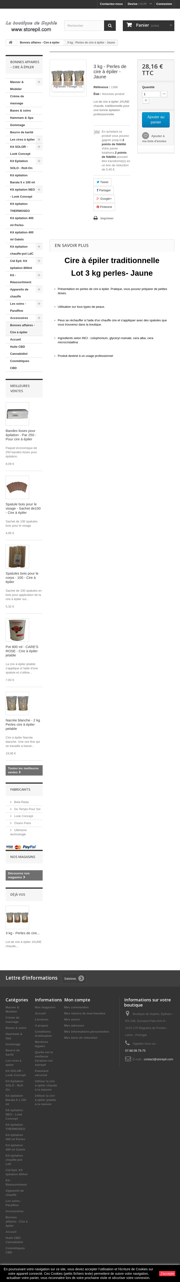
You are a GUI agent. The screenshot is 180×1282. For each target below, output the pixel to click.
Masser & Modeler (17, 85)
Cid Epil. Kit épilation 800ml (21, 264)
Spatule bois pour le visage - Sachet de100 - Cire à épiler (23, 508)
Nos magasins (22, 857)
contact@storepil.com (158, 1059)
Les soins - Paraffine (18, 307)
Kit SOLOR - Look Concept (20, 150)
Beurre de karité (21, 132)
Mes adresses (74, 1025)
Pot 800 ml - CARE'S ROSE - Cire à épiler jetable (22, 651)
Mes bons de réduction (81, 1037)
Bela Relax (21, 802)
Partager (104, 190)
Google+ (104, 198)
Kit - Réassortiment (20, 278)
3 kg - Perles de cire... (23, 933)
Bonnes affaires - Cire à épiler (22, 328)
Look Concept (23, 816)
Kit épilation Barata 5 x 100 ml (22, 179)
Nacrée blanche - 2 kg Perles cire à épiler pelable (23, 724)
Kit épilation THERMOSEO (20, 207)
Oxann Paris (22, 823)
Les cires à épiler (22, 139)
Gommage (17, 125)
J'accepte (167, 1273)
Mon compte (77, 1000)
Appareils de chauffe (19, 293)
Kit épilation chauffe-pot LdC (22, 250)
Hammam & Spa (21, 118)
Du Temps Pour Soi (26, 809)
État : (97, 94)
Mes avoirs (72, 1019)
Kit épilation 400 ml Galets (22, 236)
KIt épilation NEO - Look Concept (22, 193)
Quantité (148, 87)
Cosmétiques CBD (19, 364)
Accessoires (19, 318)
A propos (41, 1025)
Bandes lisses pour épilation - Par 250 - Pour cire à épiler (21, 435)
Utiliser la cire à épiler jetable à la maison (45, 1100)
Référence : (102, 87)
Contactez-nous (111, 4)
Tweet (102, 182)
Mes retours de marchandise (84, 1013)
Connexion (164, 4)
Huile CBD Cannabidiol (18, 350)
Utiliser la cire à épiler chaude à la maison (46, 1085)
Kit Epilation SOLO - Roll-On (21, 164)
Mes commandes (76, 1007)
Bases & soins (20, 110)
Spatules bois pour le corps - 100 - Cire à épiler (22, 577)
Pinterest (104, 207)
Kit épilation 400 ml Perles (22, 221)
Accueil (15, 339)
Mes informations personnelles (86, 1031)
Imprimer (107, 218)
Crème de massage (17, 99)
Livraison (42, 1019)
